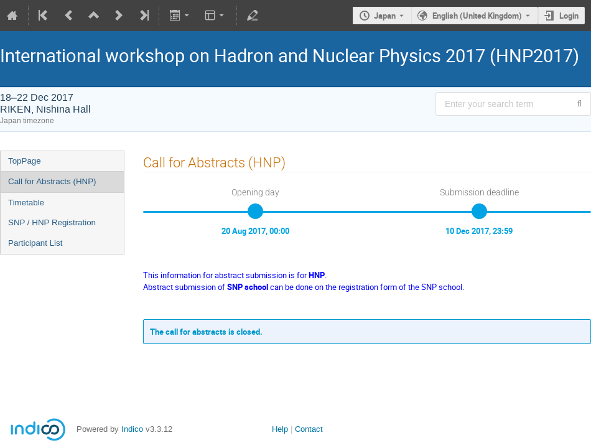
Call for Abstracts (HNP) (52, 181)
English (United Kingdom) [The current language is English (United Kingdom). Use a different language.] (477, 15)
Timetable (26, 202)
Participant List (35, 243)
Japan (385, 15)
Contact (309, 429)
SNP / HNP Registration (52, 222)
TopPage (24, 161)
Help (280, 429)
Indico (132, 429)
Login (569, 15)
